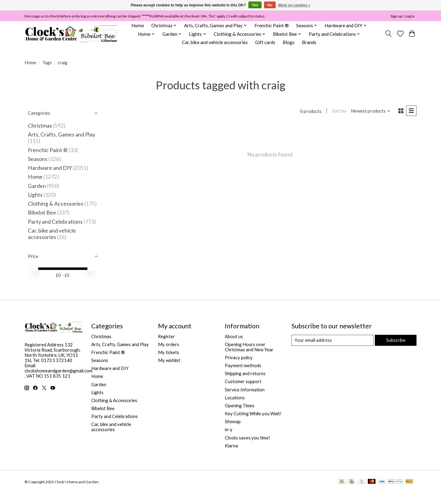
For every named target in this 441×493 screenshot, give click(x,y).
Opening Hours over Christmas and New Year (249, 347)
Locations (235, 397)
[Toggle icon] (388, 33)
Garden (37, 186)
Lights (35, 195)
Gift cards (265, 42)
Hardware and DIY (50, 168)
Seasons (38, 159)
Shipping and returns (245, 373)
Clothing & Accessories (55, 203)
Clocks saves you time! (247, 437)
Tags (47, 62)
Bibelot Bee (42, 212)
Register (166, 336)
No (269, 5)
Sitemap (233, 421)
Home (137, 25)
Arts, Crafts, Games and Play (61, 134)
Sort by (339, 111)
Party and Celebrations (55, 221)
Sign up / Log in (402, 16)
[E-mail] (332, 340)
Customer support (243, 381)
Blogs (289, 42)
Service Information (245, 389)
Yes (255, 5)
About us (234, 336)
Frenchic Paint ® (271, 25)
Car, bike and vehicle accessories (215, 42)
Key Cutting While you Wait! (253, 413)
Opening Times (239, 405)
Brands (309, 42)
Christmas (40, 125)
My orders (168, 344)
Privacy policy (239, 357)
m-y (228, 429)
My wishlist (169, 360)
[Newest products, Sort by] (370, 111)
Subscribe (395, 340)
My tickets (168, 352)
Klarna (231, 445)
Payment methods (243, 365)
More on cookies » (294, 5)
